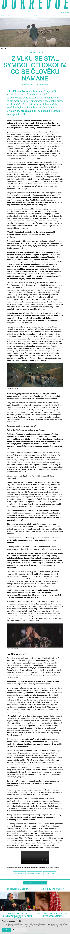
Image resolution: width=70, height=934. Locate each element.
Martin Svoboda (42, 85)
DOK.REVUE (4, 12)
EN (68, 12)
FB (61, 12)
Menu (35, 15)
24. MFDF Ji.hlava (49, 873)
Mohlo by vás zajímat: (52, 889)
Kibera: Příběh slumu (29, 165)
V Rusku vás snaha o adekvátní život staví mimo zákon (18, 916)
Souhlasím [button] (6, 930)
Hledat (67, 15)
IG (65, 12)
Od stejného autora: (17, 889)
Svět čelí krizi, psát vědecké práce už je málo (52, 915)
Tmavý (7, 15)
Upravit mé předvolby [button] (19, 930)
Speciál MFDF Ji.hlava (35, 52)
